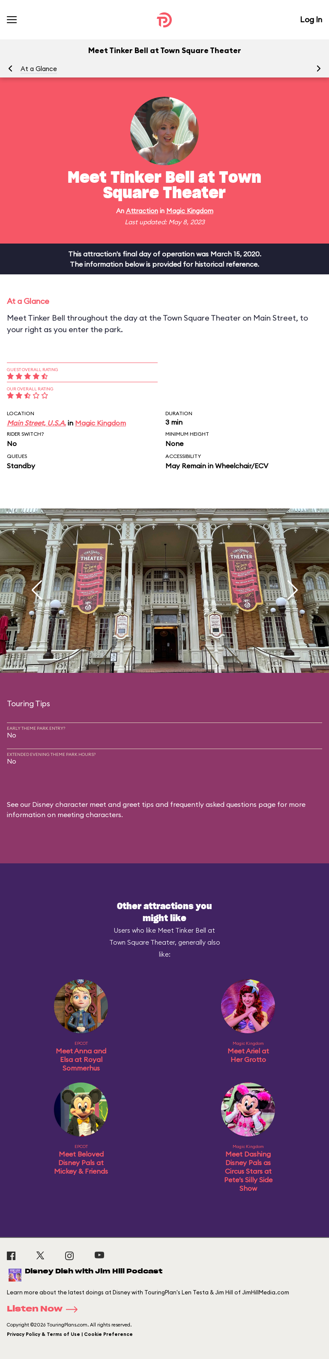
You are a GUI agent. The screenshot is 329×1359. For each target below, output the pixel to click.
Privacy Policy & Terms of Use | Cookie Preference (70, 1334)
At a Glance (39, 69)
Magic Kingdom (189, 211)
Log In (311, 19)
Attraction (142, 211)
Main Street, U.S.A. (36, 423)
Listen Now (45, 1309)
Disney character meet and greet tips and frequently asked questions (144, 804)
